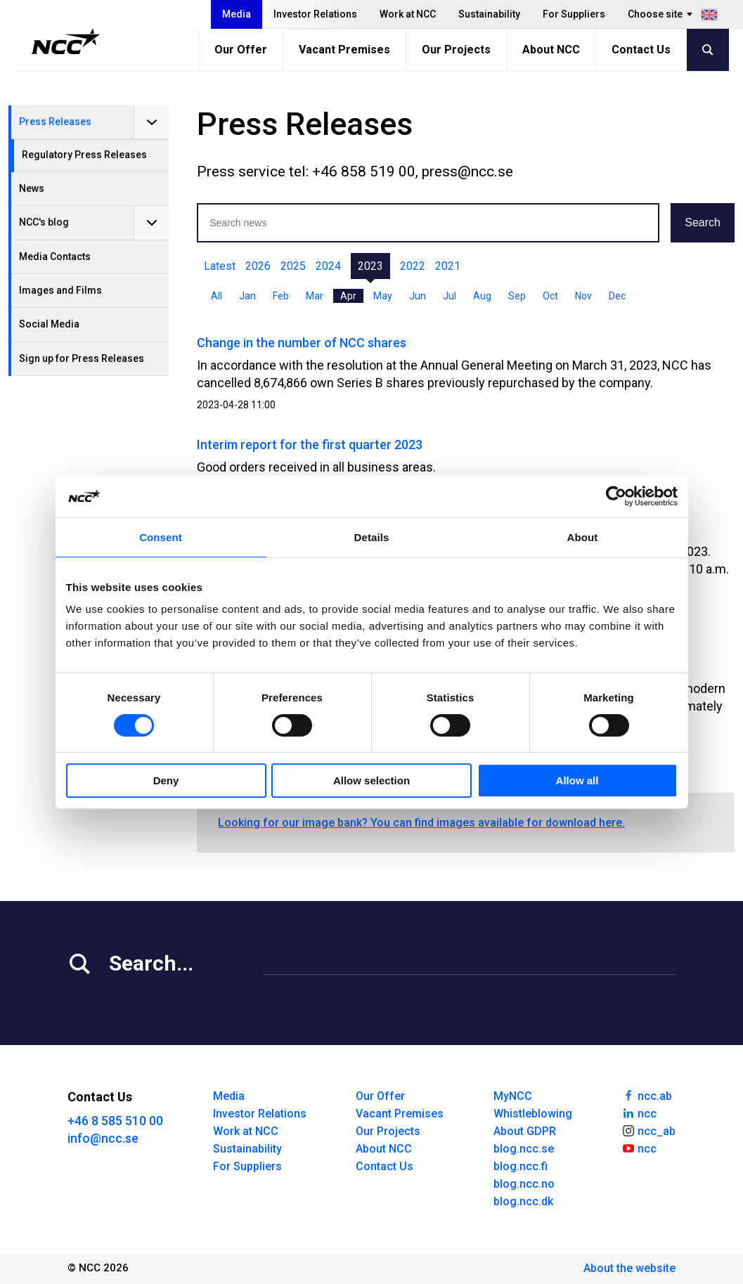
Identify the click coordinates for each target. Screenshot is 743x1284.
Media (236, 14)
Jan (247, 295)
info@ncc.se (102, 1138)
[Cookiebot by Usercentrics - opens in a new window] (616, 496)
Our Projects (456, 49)
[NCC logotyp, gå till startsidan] (65, 41)
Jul (449, 295)
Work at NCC (408, 14)
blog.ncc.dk (523, 1201)
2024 (328, 266)
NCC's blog (44, 222)
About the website (629, 1268)
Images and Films (60, 290)
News (31, 188)
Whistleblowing (532, 1113)
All (216, 295)
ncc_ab (648, 1130)
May (382, 295)
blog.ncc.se (523, 1148)
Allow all (577, 780)
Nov (583, 295)
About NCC (551, 49)
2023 (370, 266)
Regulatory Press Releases (84, 154)
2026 (258, 266)
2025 (293, 266)
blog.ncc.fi (520, 1166)
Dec (617, 295)
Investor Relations (315, 14)
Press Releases (55, 121)
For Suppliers (574, 14)
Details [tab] (371, 537)
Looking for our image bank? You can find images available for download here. (421, 822)
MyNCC (512, 1096)
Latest (219, 266)
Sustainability (489, 14)
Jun (417, 295)
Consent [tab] (160, 537)
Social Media (49, 324)
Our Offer (240, 49)
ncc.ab (646, 1095)
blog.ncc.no (524, 1184)
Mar (314, 295)
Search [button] (703, 222)
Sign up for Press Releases (81, 358)
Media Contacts (55, 256)
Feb (281, 295)
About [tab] (582, 537)
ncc (639, 1112)
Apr (348, 295)
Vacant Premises (344, 49)
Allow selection (371, 780)
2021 (447, 266)
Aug (482, 295)
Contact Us (641, 49)
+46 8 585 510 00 (115, 1120)
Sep (517, 295)
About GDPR (524, 1131)
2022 (412, 266)
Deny (166, 780)
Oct (550, 295)
